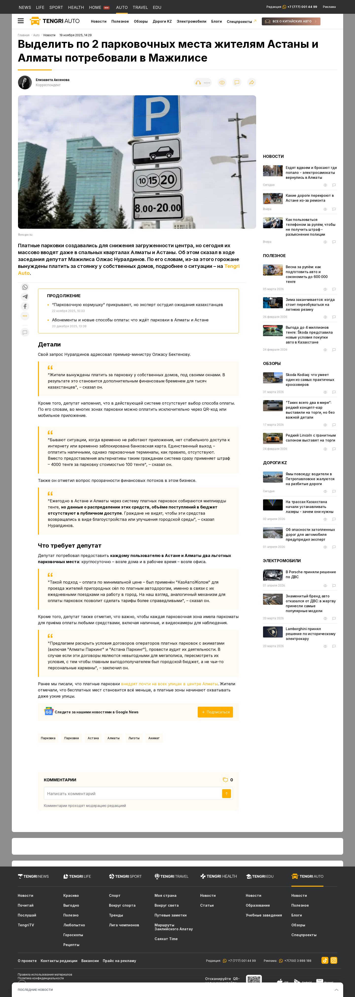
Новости (98, 21)
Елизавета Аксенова (53, 80)
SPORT (56, 7)
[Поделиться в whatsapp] (24, 287)
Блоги (216, 21)
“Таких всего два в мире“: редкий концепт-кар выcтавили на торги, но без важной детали (310, 409)
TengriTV (26, 925)
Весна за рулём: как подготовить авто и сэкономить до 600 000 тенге (307, 274)
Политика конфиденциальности (41, 978)
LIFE (40, 7)
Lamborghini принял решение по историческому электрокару (311, 634)
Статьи (207, 905)
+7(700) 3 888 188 (297, 961)
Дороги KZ (162, 21)
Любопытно (74, 925)
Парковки (71, 738)
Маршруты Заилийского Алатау (174, 927)
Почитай (26, 905)
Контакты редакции (59, 961)
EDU (157, 7)
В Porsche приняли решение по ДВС (311, 574)
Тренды (116, 915)
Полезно (71, 915)
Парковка (48, 738)
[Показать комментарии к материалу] (24, 332)
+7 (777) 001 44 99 (241, 961)
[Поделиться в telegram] (24, 297)
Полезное (120, 21)
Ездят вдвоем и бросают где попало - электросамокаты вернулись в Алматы (311, 172)
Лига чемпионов (124, 925)
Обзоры (141, 21)
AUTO (122, 7)
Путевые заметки (171, 915)
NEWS (25, 7)
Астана (93, 738)
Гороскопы (73, 935)
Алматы (113, 738)
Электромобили (191, 21)
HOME (95, 7)
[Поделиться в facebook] (24, 306)
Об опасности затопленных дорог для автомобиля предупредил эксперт (310, 534)
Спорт (115, 896)
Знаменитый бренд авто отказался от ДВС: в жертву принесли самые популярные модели (311, 603)
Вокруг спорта (122, 905)
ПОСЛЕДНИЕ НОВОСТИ (35, 990)
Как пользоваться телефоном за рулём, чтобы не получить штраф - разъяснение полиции (311, 226)
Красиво (71, 896)
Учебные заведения (264, 915)
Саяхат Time (166, 939)
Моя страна (166, 896)
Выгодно (71, 905)
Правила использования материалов (45, 974)
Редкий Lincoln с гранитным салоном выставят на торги (311, 437)
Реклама (329, 7)
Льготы (134, 738)
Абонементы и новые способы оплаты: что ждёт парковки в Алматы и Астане (130, 319)
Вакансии (90, 961)
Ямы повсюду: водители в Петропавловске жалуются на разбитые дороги (310, 479)
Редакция (291, 7)
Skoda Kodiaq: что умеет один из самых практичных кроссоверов (310, 380)
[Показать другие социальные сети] (24, 316)
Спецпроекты (242, 21)
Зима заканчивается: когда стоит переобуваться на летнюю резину (310, 304)
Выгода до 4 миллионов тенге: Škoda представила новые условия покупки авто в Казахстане (309, 334)
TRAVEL (140, 7)
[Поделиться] (251, 82)
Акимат (154, 738)
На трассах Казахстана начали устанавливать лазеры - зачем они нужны (310, 507)
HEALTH (76, 7)
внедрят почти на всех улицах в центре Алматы (169, 683)
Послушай (27, 915)
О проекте (27, 961)
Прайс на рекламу (119, 961)
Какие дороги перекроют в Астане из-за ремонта (310, 197)
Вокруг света (167, 905)
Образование (258, 905)
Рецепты (71, 945)
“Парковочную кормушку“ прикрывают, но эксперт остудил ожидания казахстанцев (137, 304)
